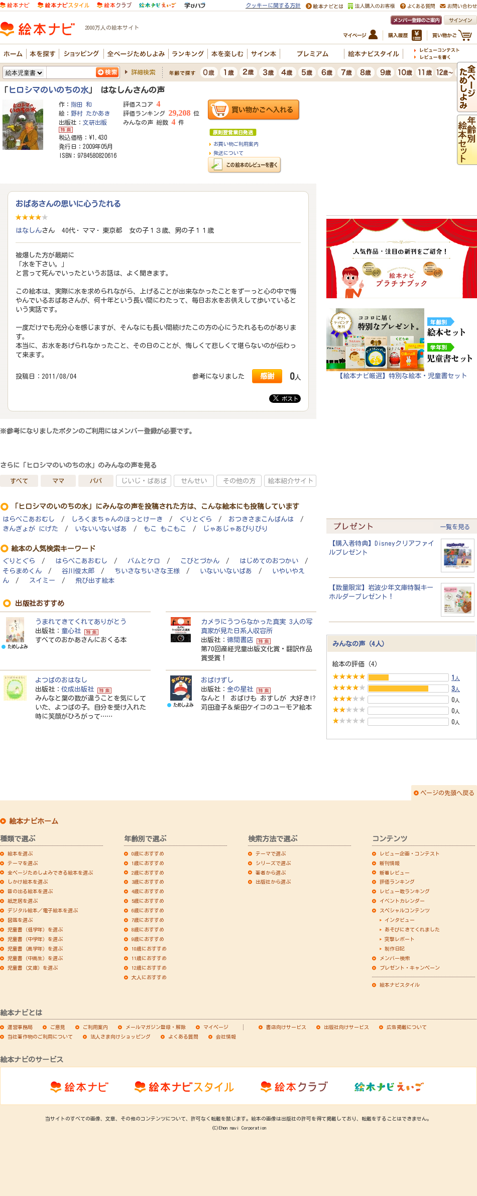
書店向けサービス (286, 1027)
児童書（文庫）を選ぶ (33, 967)
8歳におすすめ (148, 929)
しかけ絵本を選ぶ (28, 881)
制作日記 (395, 948)
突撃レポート (400, 939)
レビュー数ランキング (405, 891)
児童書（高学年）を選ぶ (35, 948)
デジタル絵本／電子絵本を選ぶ (43, 910)
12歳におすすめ (149, 967)
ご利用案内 (95, 1027)
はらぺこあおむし (29, 519)
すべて (19, 481)
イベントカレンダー (402, 900)
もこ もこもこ (165, 529)
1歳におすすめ (148, 863)
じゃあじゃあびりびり (235, 529)
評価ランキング (397, 881)
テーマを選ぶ (23, 863)
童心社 (71, 630)
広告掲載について (407, 1027)
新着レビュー (395, 872)
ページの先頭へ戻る (447, 793)
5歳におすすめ (148, 900)
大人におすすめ (149, 977)
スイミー (42, 580)
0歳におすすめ (148, 853)
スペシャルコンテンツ (405, 910)
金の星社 (240, 689)
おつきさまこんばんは (261, 519)
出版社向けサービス (346, 1027)
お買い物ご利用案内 (236, 143)
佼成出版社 (77, 689)
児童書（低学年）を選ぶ (35, 929)
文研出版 (95, 122)
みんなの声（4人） (360, 643)
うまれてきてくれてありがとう (81, 621)
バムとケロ (144, 561)
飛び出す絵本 (94, 580)
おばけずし (217, 680)
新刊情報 (390, 863)
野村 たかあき (90, 113)
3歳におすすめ (148, 881)
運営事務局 (20, 1027)
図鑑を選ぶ (20, 919)
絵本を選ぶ (20, 853)
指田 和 (81, 104)
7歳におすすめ (148, 919)
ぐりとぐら (195, 519)
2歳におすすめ (148, 872)
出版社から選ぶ (273, 881)
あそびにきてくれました (412, 929)
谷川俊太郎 (78, 571)
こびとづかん (199, 561)
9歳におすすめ (148, 939)
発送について (228, 152)
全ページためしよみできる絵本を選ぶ (50, 872)
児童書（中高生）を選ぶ (35, 958)
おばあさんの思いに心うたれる (68, 204)
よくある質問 (183, 1036)
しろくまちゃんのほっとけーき (117, 519)
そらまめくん (22, 571)
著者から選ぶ (271, 872)
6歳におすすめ (148, 910)
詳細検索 (143, 72)
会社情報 (226, 1036)
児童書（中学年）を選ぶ (35, 939)
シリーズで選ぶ (273, 863)
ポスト (285, 398)
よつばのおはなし (61, 680)
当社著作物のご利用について (40, 1036)
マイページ (215, 1027)
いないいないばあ (101, 529)
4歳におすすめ (148, 891)
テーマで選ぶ (271, 853)
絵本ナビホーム (33, 821)
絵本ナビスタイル (400, 984)
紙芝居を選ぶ (23, 900)
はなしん (29, 230)
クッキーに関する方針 (273, 5)
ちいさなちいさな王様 (147, 571)
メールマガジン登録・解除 (156, 1027)
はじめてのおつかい (269, 561)
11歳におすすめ (149, 958)
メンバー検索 (395, 958)
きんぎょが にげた (30, 529)
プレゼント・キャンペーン (410, 967)
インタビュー (400, 919)
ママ (58, 481)
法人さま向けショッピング (120, 1036)
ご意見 (57, 1027)
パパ (96, 481)
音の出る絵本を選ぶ (30, 891)
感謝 (267, 376)
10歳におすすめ (149, 948)
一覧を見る (455, 527)
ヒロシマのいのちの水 (48, 90)
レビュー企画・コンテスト (410, 853)
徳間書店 (240, 639)
